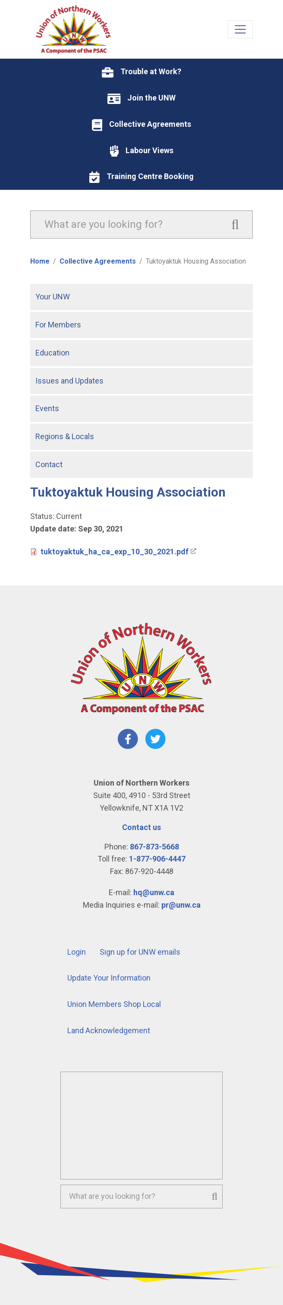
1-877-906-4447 (157, 858)
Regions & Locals (64, 436)
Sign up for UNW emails (140, 951)
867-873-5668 (154, 846)
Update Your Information (109, 977)
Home (40, 261)
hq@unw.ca (153, 892)
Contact (49, 464)
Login (76, 951)
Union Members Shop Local (114, 1004)
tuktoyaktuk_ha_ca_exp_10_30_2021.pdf (115, 551)
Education (52, 352)
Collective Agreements (98, 261)
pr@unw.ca (181, 904)
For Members (58, 324)
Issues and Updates (69, 380)
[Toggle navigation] (240, 29)
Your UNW (52, 296)
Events (47, 408)
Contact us (141, 827)
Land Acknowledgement (108, 1030)
